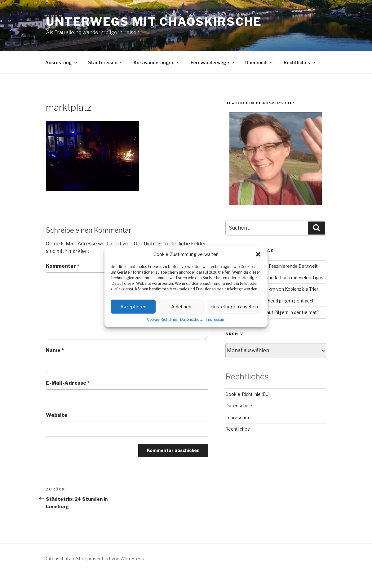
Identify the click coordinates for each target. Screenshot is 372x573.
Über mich (259, 62)
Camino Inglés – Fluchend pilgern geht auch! (270, 300)
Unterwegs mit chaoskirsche (154, 22)
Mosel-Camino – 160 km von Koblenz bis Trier (271, 289)
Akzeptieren (133, 306)
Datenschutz (191, 319)
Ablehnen (181, 306)
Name (55, 350)
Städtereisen (105, 62)
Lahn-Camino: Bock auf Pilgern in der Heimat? (272, 312)
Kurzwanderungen (157, 62)
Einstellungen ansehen (234, 306)
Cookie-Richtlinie (162, 319)
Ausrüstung (61, 62)
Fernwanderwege (213, 62)
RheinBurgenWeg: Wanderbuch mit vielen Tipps (274, 277)
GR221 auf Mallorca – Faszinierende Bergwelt (271, 266)
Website (56, 415)
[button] (258, 254)
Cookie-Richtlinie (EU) (247, 394)
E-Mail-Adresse (68, 383)
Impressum (215, 319)
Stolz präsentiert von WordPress (110, 558)
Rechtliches (300, 62)
